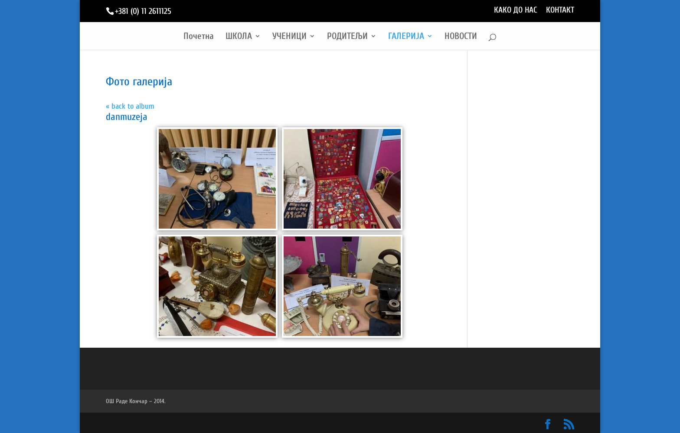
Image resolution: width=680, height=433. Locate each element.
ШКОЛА (239, 37)
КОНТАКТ (560, 10)
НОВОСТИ (461, 37)
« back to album (130, 106)
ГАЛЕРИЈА (406, 37)
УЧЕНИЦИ (289, 37)
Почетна (198, 37)
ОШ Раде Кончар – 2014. (136, 401)
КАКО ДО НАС (515, 10)
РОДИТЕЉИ (347, 37)
